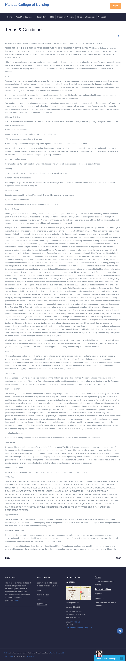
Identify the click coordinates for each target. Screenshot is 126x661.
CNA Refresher (43, 595)
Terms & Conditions (24, 29)
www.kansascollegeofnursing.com (79, 628)
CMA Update (42, 604)
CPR (52, 17)
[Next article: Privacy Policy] (118, 558)
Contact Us (102, 17)
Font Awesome (8, 656)
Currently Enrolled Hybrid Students (105, 604)
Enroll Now (41, 17)
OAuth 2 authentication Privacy (104, 583)
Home (9, 17)
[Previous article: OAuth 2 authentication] (7, 558)
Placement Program (65, 17)
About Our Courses (24, 17)
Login (115, 6)
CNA (39, 590)
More (17, 601)
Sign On (98, 594)
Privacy (98, 577)
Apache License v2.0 (57, 653)
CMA (39, 599)
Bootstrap (7, 653)
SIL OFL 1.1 (31, 656)
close (121, 658)
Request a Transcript (85, 17)
